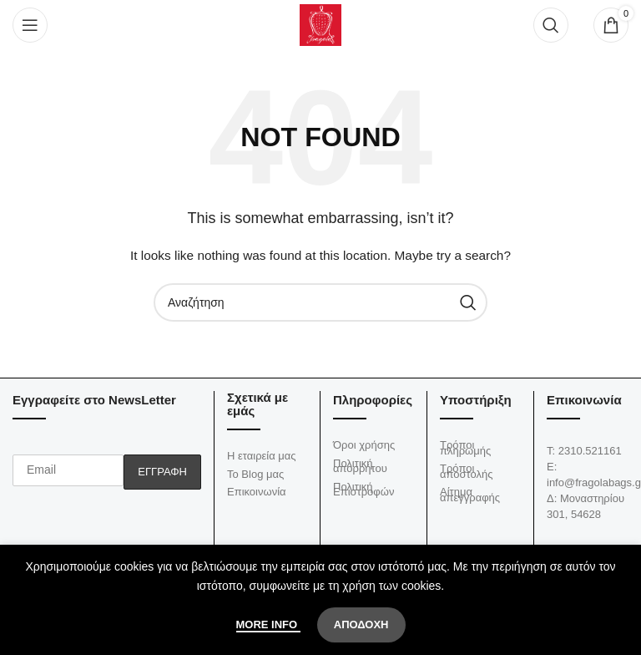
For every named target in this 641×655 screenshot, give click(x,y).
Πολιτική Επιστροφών (363, 489)
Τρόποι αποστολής (466, 471)
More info (268, 624)
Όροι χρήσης (364, 445)
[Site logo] (320, 24)
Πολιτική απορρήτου (360, 466)
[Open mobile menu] (30, 25)
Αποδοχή (361, 624)
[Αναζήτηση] (551, 25)
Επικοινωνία (256, 491)
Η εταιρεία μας (261, 455)
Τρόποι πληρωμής (465, 448)
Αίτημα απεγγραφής (470, 494)
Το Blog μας (255, 474)
